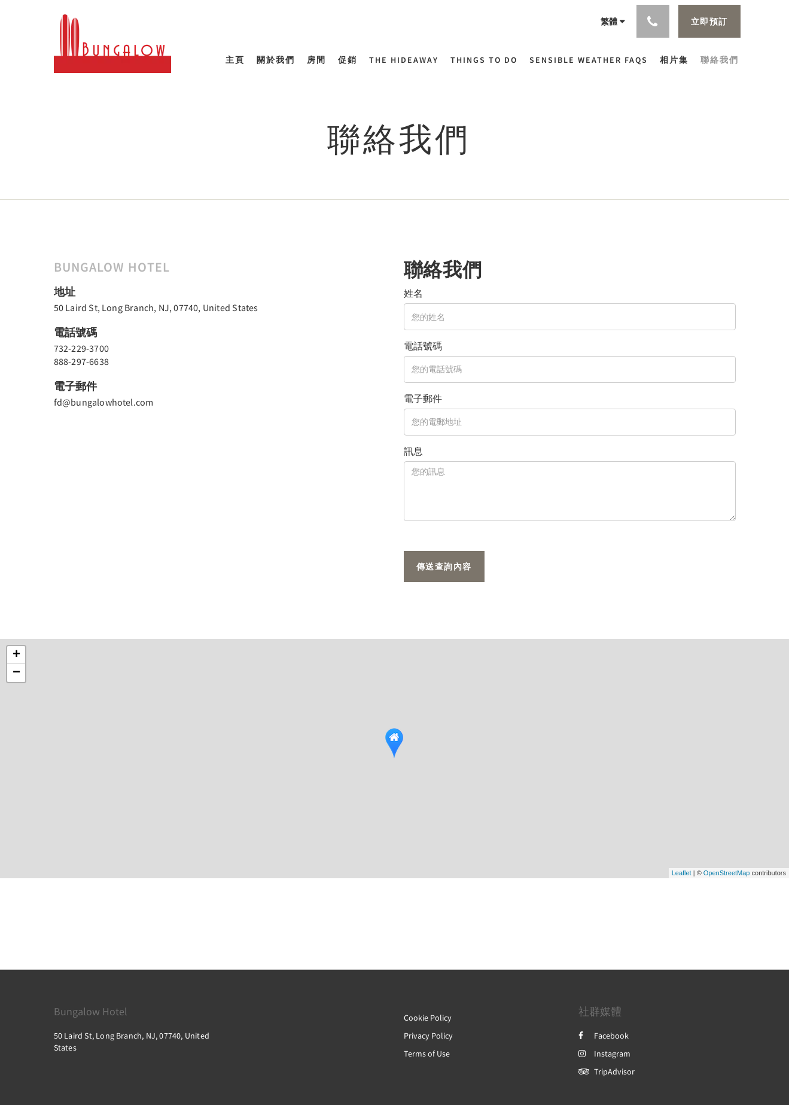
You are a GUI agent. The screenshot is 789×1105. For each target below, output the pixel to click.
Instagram (604, 1053)
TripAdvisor (606, 1071)
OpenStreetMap (726, 872)
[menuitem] (238, 60)
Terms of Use (427, 1053)
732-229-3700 (81, 348)
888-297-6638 (81, 361)
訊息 (413, 451)
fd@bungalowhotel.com (104, 402)
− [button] (16, 673)
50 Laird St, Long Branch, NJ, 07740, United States (156, 307)
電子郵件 (423, 398)
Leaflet (681, 872)
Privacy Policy (428, 1035)
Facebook (603, 1035)
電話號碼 (423, 346)
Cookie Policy (428, 1017)
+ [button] (16, 655)
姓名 (413, 293)
